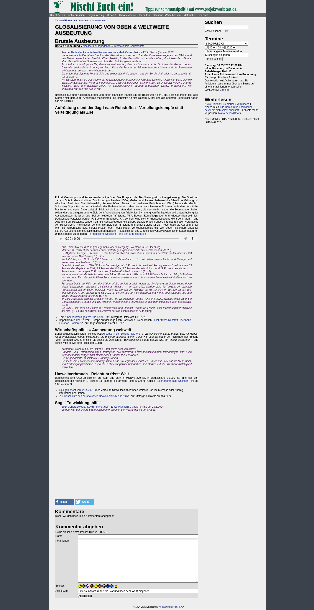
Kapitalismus (82, 20)
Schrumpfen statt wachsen (172, 380)
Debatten (144, 15)
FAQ (181, 607)
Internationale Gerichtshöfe (128, 46)
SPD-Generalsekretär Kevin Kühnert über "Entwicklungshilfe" (97, 406)
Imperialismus (99, 20)
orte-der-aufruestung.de (132, 233)
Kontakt (162, 607)
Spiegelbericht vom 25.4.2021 (76, 390)
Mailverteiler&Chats (229, 113)
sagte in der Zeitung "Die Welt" (124, 333)
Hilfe (225, 31)
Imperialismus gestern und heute (85, 317)
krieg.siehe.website (103, 233)
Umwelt (111, 15)
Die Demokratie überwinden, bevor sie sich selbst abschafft (229, 109)
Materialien (190, 15)
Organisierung (96, 15)
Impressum (172, 607)
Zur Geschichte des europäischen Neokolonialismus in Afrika (94, 396)
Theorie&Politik (127, 15)
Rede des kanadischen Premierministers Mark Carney (102, 52)
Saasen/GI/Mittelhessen (167, 15)
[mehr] (225, 89)
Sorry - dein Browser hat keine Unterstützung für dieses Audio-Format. (126, 238)
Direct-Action (57, 15)
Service (203, 15)
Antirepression (76, 15)
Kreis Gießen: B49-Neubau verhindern (227, 104)
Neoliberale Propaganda (97, 46)
